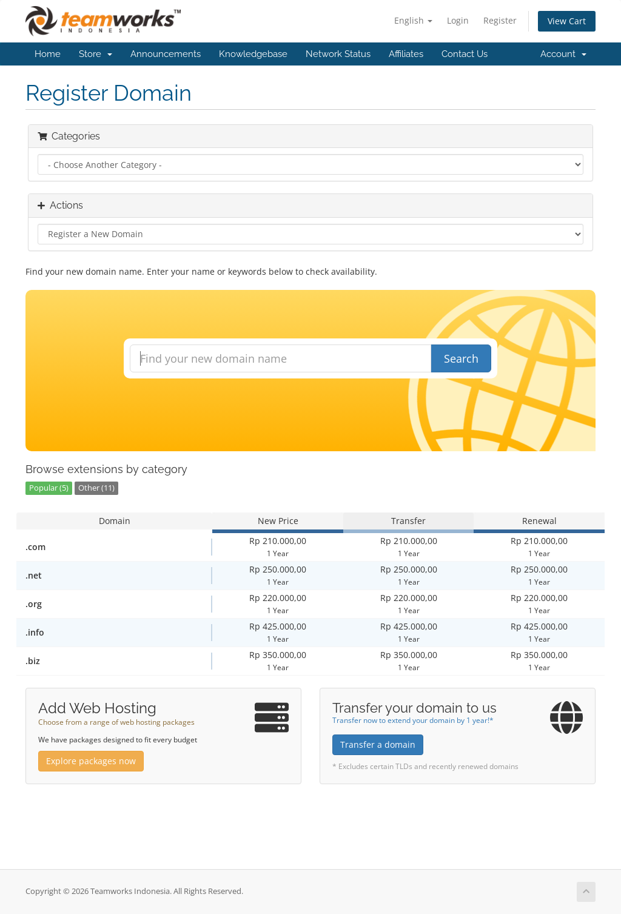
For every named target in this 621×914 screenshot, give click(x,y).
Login (458, 20)
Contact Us (464, 54)
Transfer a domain (377, 744)
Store (95, 54)
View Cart (567, 21)
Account (563, 54)
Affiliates (406, 54)
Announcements (165, 54)
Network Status (338, 54)
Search (461, 358)
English (413, 20)
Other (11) (96, 488)
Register (500, 20)
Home (48, 54)
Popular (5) (49, 488)
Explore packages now (91, 761)
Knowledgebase (253, 54)
